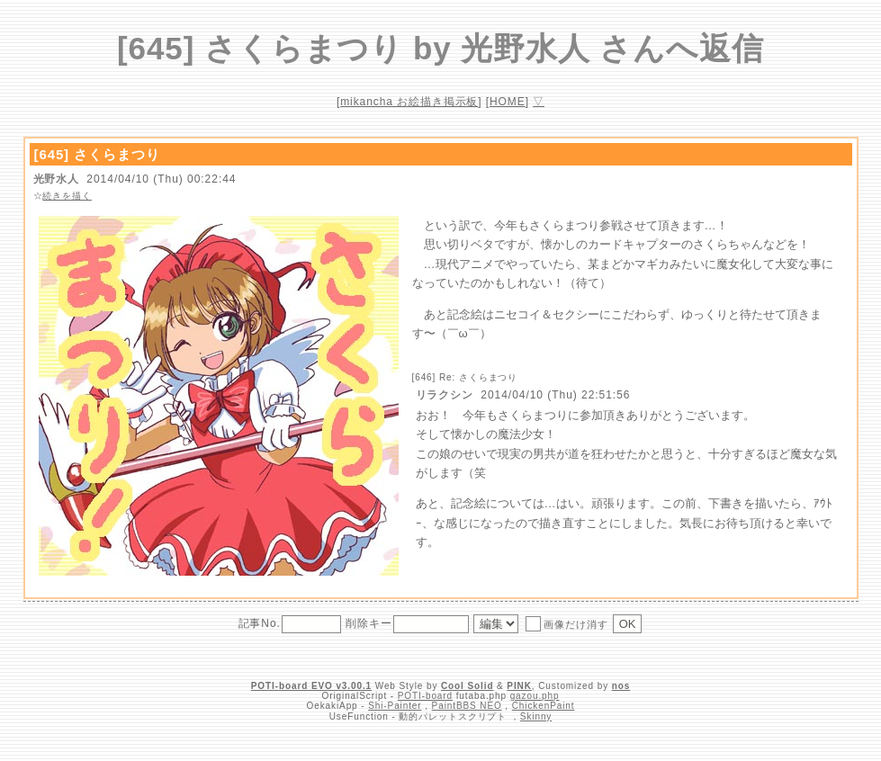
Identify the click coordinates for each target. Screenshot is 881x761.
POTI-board (425, 696)
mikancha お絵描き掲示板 (409, 101)
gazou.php (535, 696)
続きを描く (67, 196)
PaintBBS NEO (467, 706)
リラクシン (445, 394)
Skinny (536, 716)
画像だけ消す (566, 623)
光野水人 (56, 179)
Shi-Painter (394, 706)
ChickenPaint (543, 706)
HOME (508, 101)
